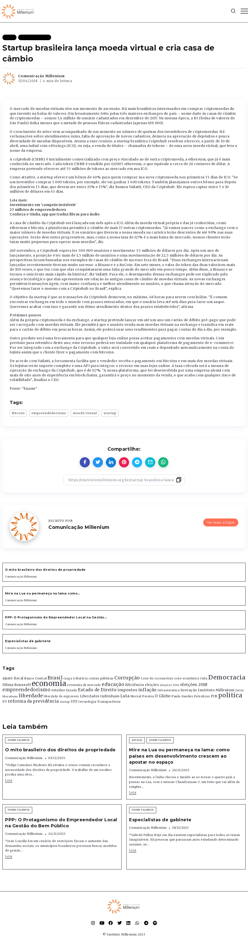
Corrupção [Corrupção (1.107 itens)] (127, 678)
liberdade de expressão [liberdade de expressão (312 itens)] (61, 696)
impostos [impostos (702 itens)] (127, 689)
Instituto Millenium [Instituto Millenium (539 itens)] (216, 690)
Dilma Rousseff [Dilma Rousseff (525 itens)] (16, 685)
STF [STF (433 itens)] (74, 702)
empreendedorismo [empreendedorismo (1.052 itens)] (26, 689)
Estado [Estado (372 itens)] (71, 690)
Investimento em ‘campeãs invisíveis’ (43, 205)
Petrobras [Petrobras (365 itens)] (202, 696)
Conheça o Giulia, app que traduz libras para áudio (55, 214)
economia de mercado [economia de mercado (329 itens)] (84, 685)
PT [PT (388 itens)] (4, 701)
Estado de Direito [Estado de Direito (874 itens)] (97, 689)
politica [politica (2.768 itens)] (230, 695)
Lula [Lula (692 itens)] (124, 695)
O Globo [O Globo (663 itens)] (163, 695)
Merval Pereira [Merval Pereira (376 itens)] (142, 696)
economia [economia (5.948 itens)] (49, 683)
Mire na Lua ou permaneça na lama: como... (42, 593)
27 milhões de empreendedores (38, 209)
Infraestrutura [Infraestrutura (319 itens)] (168, 690)
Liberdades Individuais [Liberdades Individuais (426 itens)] (100, 696)
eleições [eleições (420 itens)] (152, 685)
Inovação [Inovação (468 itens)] (188, 690)
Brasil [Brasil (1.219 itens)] (55, 678)
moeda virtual (85, 413)
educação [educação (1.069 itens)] (113, 684)
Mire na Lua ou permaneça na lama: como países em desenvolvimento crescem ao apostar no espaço (179, 756)
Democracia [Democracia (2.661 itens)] (226, 677)
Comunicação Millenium (41, 76)
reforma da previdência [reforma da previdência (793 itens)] (33, 701)
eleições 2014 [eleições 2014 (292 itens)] (169, 685)
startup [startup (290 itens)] (65, 701)
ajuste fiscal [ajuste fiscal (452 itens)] (12, 678)
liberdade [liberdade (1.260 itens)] (31, 696)
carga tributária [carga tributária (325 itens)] (75, 678)
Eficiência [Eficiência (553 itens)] (134, 685)
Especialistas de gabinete (28, 641)
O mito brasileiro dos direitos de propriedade (45, 569)
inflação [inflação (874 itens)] (147, 689)
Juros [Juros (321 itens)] (239, 690)
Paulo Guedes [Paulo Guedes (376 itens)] (182, 696)
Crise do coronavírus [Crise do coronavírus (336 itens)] (157, 678)
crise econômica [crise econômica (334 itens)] (186, 678)
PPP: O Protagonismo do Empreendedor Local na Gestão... (56, 617)
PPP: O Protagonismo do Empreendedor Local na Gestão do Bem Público (61, 823)
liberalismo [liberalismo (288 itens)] (10, 696)
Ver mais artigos (221, 522)
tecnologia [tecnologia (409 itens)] (87, 701)
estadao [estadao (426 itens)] (58, 690)
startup (110, 413)
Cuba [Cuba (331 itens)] (204, 678)
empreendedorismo (48, 413)
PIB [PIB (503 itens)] (214, 696)
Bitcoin (18, 413)
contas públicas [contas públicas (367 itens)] (101, 678)
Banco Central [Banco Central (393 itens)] (35, 678)
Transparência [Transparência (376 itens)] (109, 701)
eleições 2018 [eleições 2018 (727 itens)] (194, 684)
